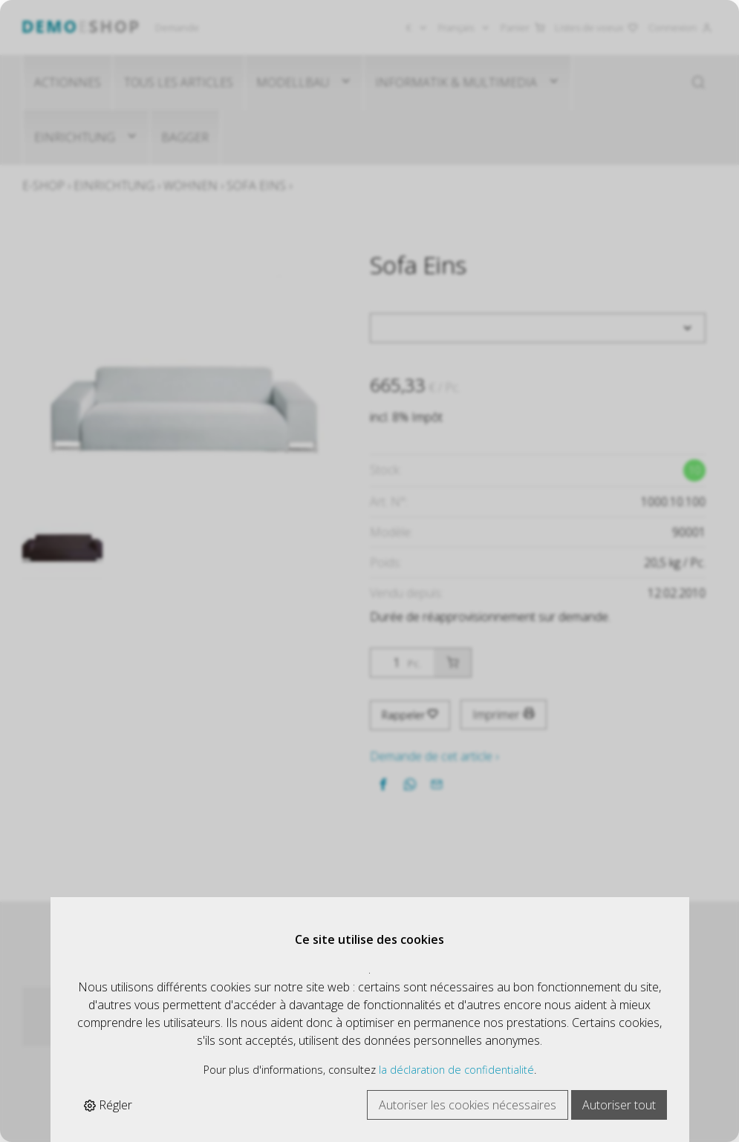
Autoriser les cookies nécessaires (467, 1105)
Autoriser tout (619, 1105)
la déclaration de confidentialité (456, 1070)
